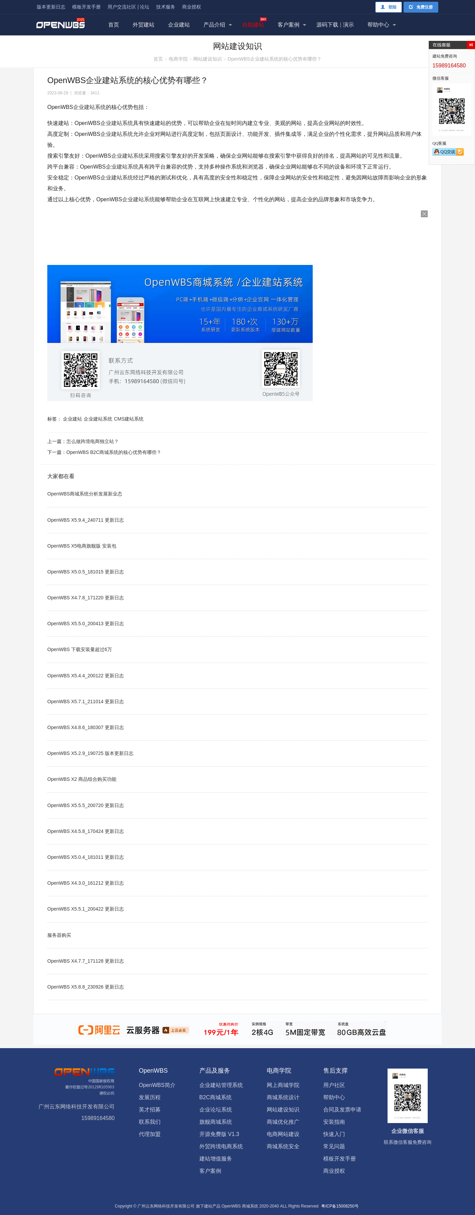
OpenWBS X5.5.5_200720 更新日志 (85, 805)
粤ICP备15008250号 (339, 1206)
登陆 (388, 7)
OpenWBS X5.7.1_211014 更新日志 (85, 701)
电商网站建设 (283, 1134)
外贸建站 (143, 25)
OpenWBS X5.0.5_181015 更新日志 (85, 571)
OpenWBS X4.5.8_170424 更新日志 (85, 831)
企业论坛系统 (215, 1110)
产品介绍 (214, 25)
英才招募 (150, 1110)
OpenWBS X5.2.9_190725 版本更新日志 (90, 753)
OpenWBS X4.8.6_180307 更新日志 (85, 727)
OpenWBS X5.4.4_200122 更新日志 (85, 675)
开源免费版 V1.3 (219, 1134)
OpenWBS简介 (157, 1085)
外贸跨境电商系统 (221, 1146)
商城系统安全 (283, 1146)
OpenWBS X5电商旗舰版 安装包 (81, 546)
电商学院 (178, 59)
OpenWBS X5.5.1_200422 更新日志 (85, 909)
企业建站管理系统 (221, 1085)
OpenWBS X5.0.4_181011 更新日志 (85, 857)
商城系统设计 (283, 1097)
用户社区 (334, 1085)
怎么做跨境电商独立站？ (92, 441)
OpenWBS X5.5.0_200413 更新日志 (85, 623)
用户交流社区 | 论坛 (128, 7)
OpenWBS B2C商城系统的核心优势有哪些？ (113, 452)
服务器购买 (59, 935)
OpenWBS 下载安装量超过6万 (79, 649)
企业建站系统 (89, 107)
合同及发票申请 (342, 1110)
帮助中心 (378, 25)
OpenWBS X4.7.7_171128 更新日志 (85, 961)
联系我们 (150, 1122)
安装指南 (334, 1122)
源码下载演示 (335, 25)
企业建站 (179, 25)
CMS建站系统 (129, 419)
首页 (113, 25)
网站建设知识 (207, 59)
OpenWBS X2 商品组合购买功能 (81, 779)
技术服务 (165, 7)
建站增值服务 (215, 1159)
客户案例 (288, 25)
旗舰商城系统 (215, 1122)
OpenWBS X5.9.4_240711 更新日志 (85, 520)
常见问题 (334, 1146)
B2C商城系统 (215, 1097)
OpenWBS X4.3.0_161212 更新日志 (85, 883)
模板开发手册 (86, 7)
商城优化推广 (283, 1122)
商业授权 (191, 7)
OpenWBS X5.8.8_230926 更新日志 (85, 987)
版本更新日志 (51, 7)
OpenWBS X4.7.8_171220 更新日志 (85, 597)
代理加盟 (150, 1134)
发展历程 (150, 1097)
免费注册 (421, 7)
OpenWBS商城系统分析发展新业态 (84, 493)
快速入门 (334, 1134)
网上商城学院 (283, 1085)
